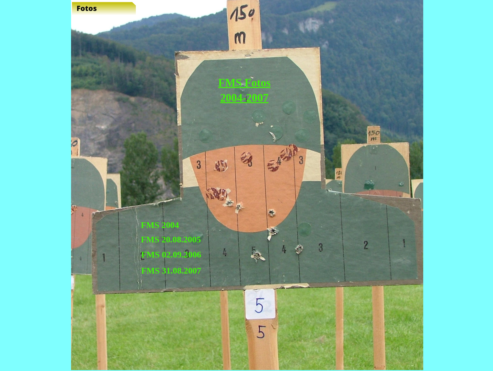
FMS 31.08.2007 (171, 270)
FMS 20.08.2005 (171, 239)
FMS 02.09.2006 (171, 254)
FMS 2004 (160, 225)
